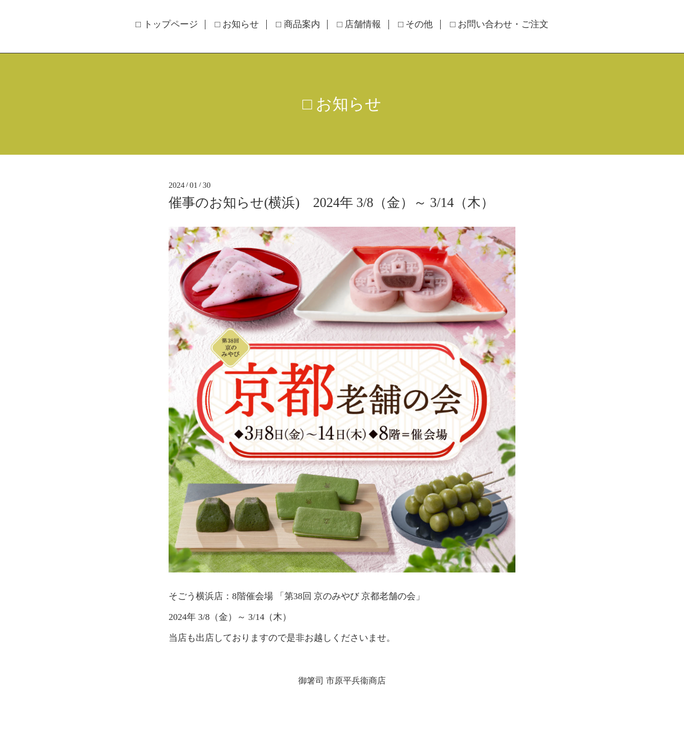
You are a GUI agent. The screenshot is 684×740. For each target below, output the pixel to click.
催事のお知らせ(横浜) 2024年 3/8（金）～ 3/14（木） (331, 202)
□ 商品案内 (298, 24)
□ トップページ (167, 24)
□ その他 (415, 24)
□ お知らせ (237, 24)
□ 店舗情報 (359, 24)
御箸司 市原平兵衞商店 (342, 680)
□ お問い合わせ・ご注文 (499, 24)
